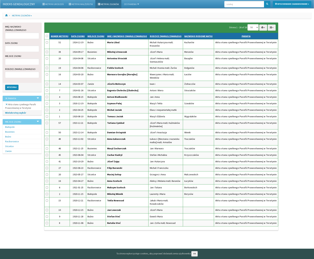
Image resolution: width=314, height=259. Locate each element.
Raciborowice (12, 141)
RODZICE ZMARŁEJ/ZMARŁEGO (20, 69)
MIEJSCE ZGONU (13, 56)
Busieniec (10, 131)
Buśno (8, 136)
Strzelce (9, 146)
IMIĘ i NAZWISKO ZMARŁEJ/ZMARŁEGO (15, 28)
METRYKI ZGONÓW (22, 15)
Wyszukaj (12, 87)
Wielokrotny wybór (15, 112)
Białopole (10, 126)
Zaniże (8, 151)
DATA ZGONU (11, 43)
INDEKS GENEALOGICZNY (19, 4)
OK (194, 253)
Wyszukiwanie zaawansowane (292, 4)
